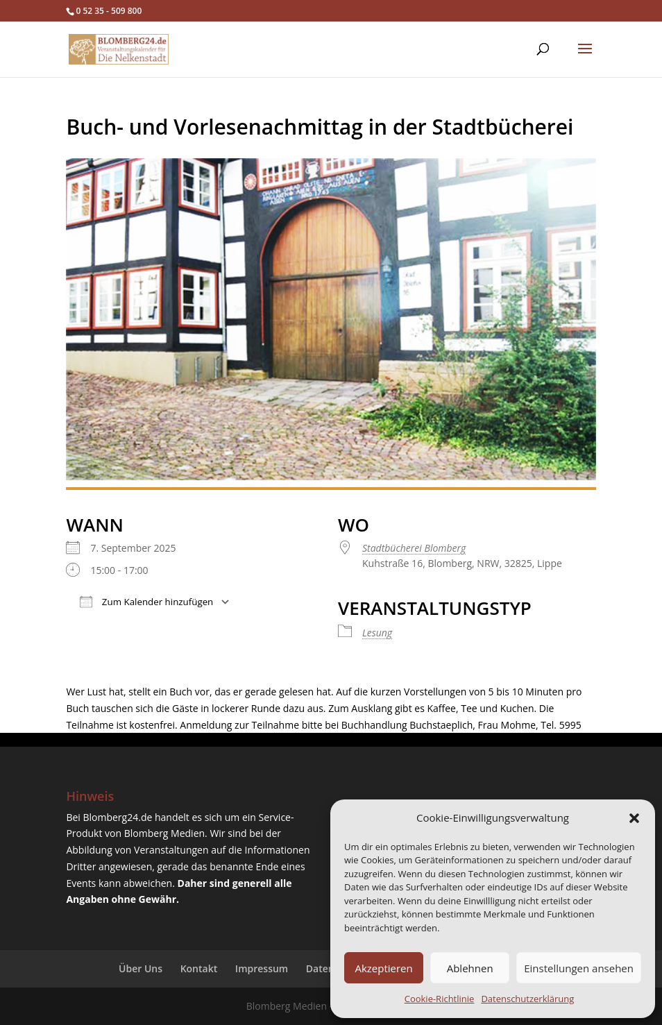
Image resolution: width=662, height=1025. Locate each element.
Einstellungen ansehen (579, 968)
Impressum (261, 968)
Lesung (377, 632)
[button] (634, 818)
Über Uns (140, 968)
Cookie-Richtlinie (440, 998)
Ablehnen (470, 968)
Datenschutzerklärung (527, 998)
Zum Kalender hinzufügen (146, 601)
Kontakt (199, 968)
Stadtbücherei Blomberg (414, 547)
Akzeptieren (383, 968)
